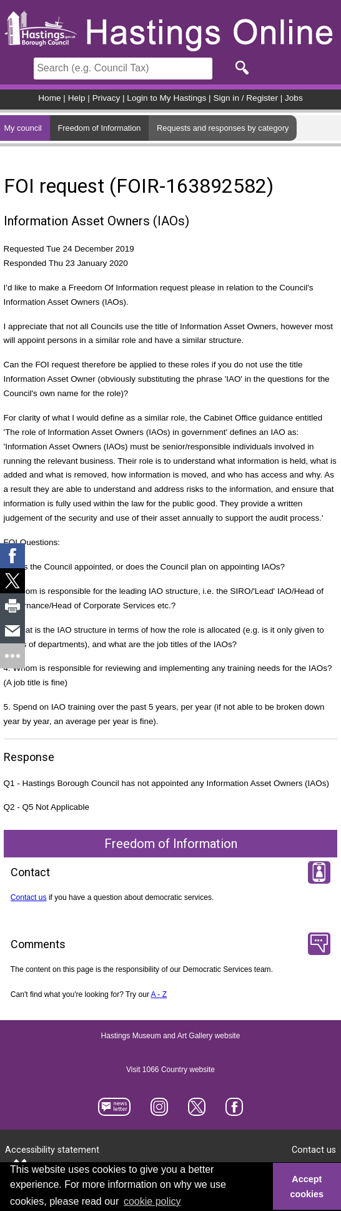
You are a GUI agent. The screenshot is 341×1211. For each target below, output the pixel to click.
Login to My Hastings (166, 98)
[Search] (123, 68)
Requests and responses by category (223, 128)
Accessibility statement (52, 1150)
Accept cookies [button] (307, 1186)
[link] (12, 555)
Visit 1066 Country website (170, 1070)
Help (77, 98)
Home (49, 98)
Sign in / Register (245, 98)
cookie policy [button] (152, 1201)
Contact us (29, 897)
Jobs (294, 98)
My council (22, 128)
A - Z (159, 994)
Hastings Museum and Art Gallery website (170, 1036)
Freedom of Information (99, 128)
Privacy (106, 98)
